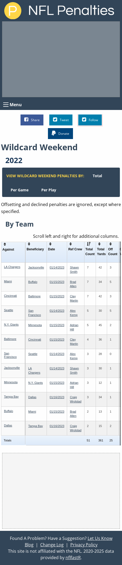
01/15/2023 (57, 281)
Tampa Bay (11, 396)
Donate (60, 133)
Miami (8, 281)
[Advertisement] (61, 59)
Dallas (32, 397)
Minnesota (35, 325)
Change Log (52, 545)
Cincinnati (10, 295)
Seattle (8, 310)
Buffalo (32, 281)
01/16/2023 (57, 397)
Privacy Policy (83, 545)
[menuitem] (97, 176)
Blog (29, 545)
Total (97, 175)
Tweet (61, 119)
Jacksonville (36, 267)
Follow (90, 119)
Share (32, 119)
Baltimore (34, 296)
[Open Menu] (6, 104)
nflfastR (73, 557)
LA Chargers (12, 266)
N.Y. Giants (11, 324)
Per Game (20, 189)
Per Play (48, 189)
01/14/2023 (57, 267)
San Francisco (10, 355)
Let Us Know (100, 538)
